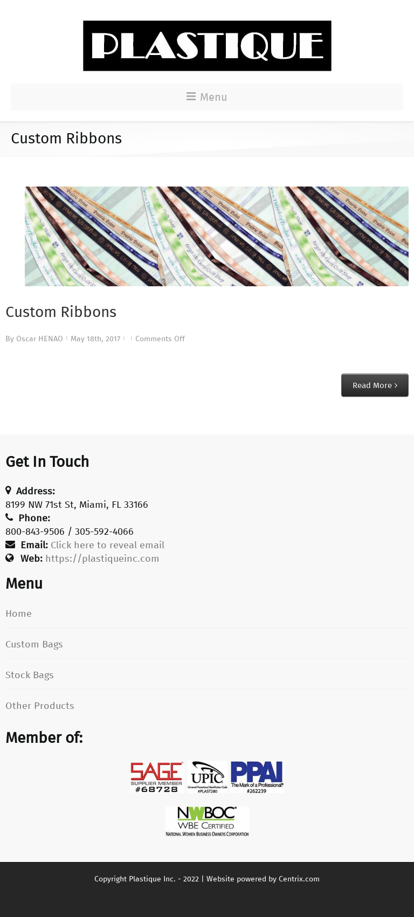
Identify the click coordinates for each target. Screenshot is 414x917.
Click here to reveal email (107, 545)
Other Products (39, 706)
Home (18, 613)
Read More (372, 385)
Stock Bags (29, 675)
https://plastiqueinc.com (102, 558)
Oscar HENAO (39, 338)
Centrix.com (299, 879)
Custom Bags (34, 644)
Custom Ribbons (60, 312)
